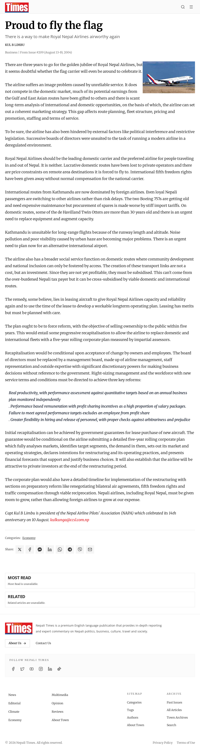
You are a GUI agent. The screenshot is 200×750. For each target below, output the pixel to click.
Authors (132, 717)
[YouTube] (31, 669)
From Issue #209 (46, 52)
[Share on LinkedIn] (50, 549)
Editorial (14, 703)
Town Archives (177, 717)
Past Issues (174, 702)
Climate (13, 712)
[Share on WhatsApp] (60, 549)
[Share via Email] (90, 549)
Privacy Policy (163, 743)
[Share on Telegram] (70, 549)
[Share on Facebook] (30, 549)
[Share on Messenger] (40, 549)
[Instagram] (41, 669)
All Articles (174, 710)
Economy (29, 538)
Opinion (57, 703)
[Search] (183, 7)
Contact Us (43, 643)
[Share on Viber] (80, 549)
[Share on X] (19, 549)
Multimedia (60, 695)
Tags (130, 710)
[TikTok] (59, 669)
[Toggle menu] (191, 7)
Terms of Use (186, 743)
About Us (17, 643)
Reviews (57, 712)
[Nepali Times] (18, 628)
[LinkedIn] (50, 669)
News (12, 695)
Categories (134, 702)
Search (171, 725)
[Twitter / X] (22, 669)
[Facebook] (13, 669)
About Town (60, 720)
